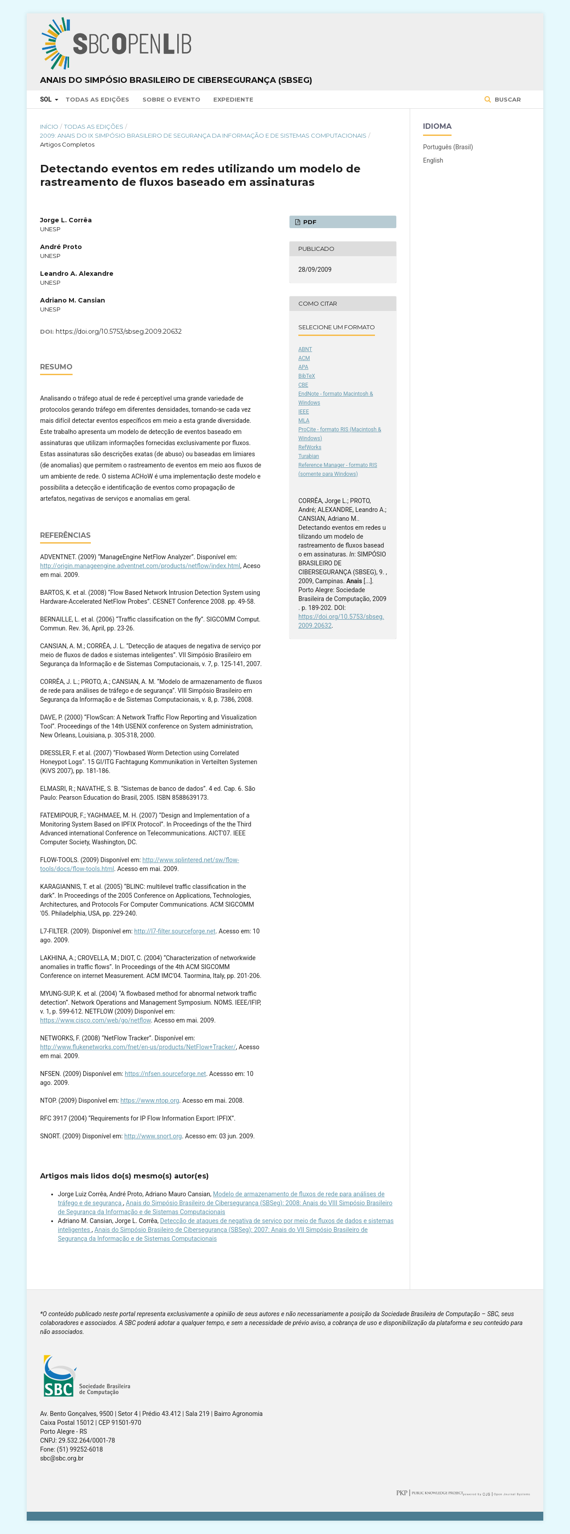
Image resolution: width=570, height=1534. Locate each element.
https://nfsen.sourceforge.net (165, 1073)
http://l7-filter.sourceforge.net (175, 931)
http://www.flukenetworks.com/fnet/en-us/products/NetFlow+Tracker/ (138, 1047)
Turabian (308, 456)
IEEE (303, 412)
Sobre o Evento (171, 99)
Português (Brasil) (448, 147)
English (433, 160)
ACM (304, 358)
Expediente (233, 99)
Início (49, 126)
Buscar (507, 99)
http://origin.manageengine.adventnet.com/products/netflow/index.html (140, 565)
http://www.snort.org (153, 1136)
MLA (303, 420)
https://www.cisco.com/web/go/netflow (95, 1020)
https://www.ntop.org (149, 1100)
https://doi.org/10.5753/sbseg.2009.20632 (119, 331)
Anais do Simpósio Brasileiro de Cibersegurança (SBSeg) (176, 80)
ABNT (305, 349)
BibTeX (306, 376)
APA (303, 367)
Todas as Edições (97, 99)
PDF (309, 221)
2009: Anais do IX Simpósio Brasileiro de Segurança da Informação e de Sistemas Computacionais (203, 135)
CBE (303, 385)
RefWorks (310, 447)
